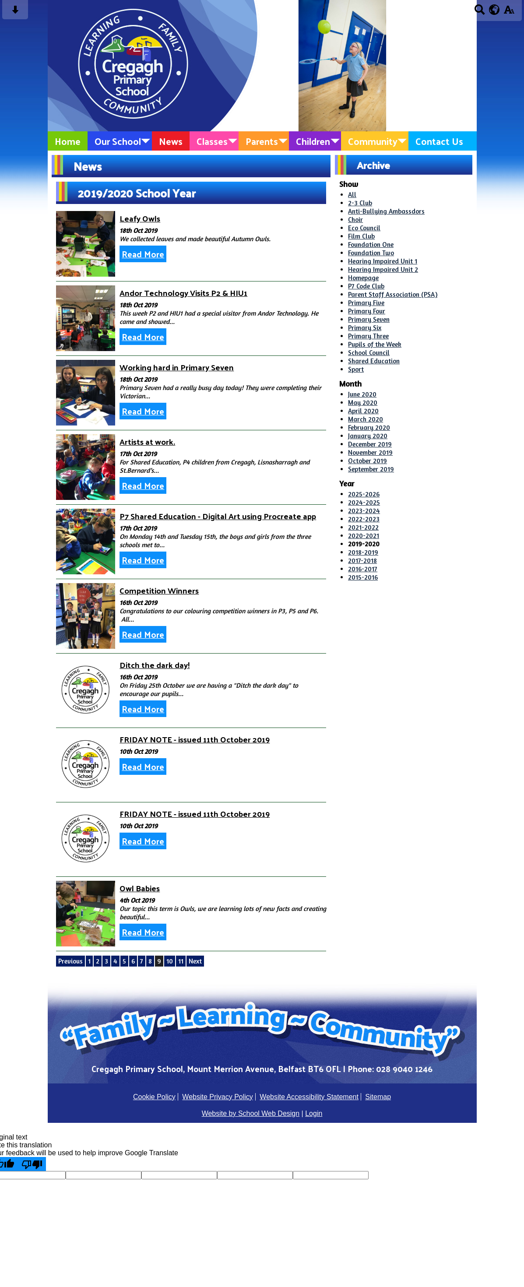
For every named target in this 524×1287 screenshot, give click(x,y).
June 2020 (362, 394)
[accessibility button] (509, 12)
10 (169, 961)
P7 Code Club (366, 286)
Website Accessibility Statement (309, 1097)
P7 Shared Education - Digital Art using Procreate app (218, 516)
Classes (212, 141)
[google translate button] (494, 9)
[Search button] (479, 12)
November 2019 (370, 452)
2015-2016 (363, 577)
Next (195, 961)
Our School (118, 141)
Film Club (361, 236)
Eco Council (364, 228)
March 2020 (365, 419)
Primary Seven (369, 319)
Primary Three (368, 336)
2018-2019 (363, 552)
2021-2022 (363, 527)
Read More (143, 254)
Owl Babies (140, 888)
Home (68, 141)
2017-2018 (362, 560)
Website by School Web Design (251, 1113)
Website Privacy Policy (217, 1097)
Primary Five (366, 303)
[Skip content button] (15, 12)
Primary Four (366, 311)
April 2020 (363, 411)
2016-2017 (362, 569)
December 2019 (370, 444)
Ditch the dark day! (155, 665)
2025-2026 (364, 494)
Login (313, 1113)
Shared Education (374, 361)
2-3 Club (360, 203)
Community (372, 141)
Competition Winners (159, 590)
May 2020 (362, 402)
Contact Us (439, 141)
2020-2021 (363, 535)
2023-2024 (364, 510)
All (352, 194)
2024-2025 (364, 502)
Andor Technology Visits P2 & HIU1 (183, 292)
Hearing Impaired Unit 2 (383, 269)
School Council (369, 352)
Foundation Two (371, 253)
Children (313, 141)
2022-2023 (364, 519)
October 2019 (367, 461)
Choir (355, 219)
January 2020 (367, 436)
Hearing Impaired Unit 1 (382, 261)
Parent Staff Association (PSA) (392, 294)
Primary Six (364, 328)
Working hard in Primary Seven (177, 367)
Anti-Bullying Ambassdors (386, 211)
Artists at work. (147, 441)
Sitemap (378, 1097)
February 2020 (369, 427)
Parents (262, 141)
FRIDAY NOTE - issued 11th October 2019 (195, 739)
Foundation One (371, 244)
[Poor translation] (32, 1164)
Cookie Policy (154, 1097)
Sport (356, 369)
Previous (70, 961)
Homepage (363, 278)
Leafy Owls (140, 218)
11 (180, 961)
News (171, 141)
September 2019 (371, 469)
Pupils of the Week (374, 344)
